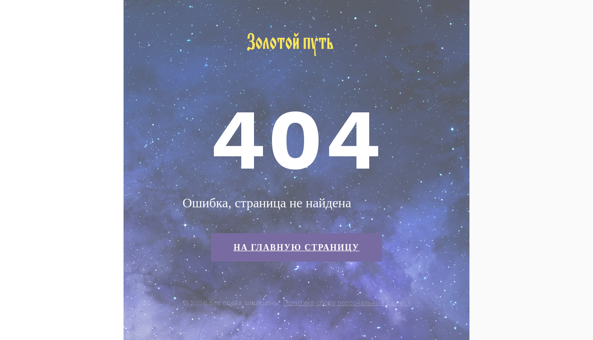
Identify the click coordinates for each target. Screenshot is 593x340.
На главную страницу (297, 247)
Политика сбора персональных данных (346, 302)
